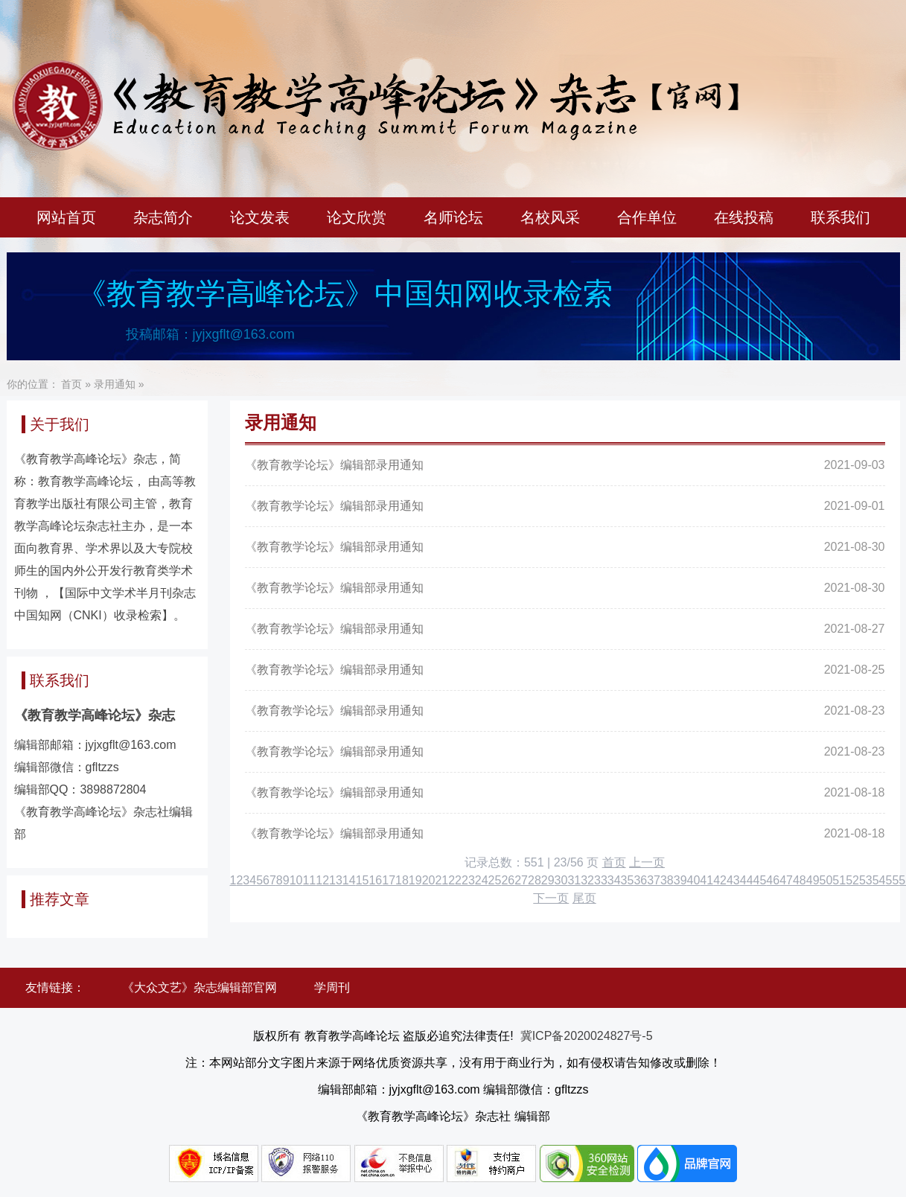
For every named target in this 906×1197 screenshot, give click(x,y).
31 (574, 880)
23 (468, 880)
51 (839, 880)
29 (548, 880)
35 (627, 880)
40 (694, 880)
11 (309, 880)
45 (760, 880)
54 (879, 880)
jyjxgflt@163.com (244, 334)
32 (587, 880)
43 (733, 880)
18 (402, 880)
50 (826, 880)
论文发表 (260, 217)
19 (415, 880)
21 (441, 880)
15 (362, 880)
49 (813, 880)
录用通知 (114, 384)
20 (429, 880)
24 (481, 880)
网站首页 (66, 217)
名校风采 (550, 217)
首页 (71, 384)
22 (455, 880)
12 (322, 880)
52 (852, 880)
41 (706, 880)
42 (720, 880)
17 (388, 880)
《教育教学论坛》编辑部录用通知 (334, 465)
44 (746, 880)
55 (892, 880)
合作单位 (647, 217)
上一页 (647, 862)
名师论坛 (453, 217)
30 (561, 880)
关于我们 (59, 424)
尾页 (584, 898)
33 (600, 880)
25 (495, 880)
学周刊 (332, 987)
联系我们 (840, 217)
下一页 (551, 898)
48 (799, 880)
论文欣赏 (356, 217)
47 (786, 880)
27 (521, 880)
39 (680, 880)
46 (772, 880)
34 (614, 880)
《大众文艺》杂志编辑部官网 (199, 987)
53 (865, 880)
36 (640, 880)
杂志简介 (163, 217)
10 (296, 880)
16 (375, 880)
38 (667, 880)
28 (534, 880)
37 (653, 880)
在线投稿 (743, 217)
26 (507, 880)
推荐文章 (59, 899)
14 (349, 880)
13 (335, 880)
